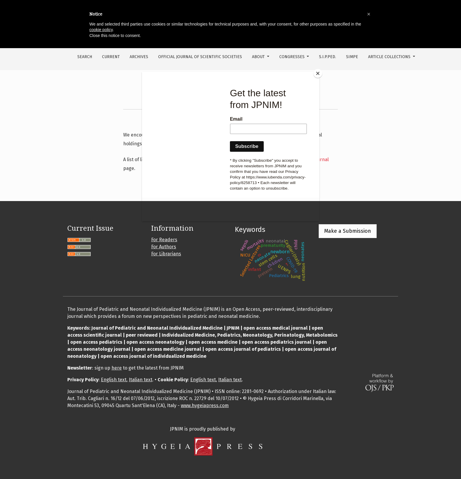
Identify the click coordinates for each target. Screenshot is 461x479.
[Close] (317, 73)
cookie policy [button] (101, 29)
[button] (368, 14)
